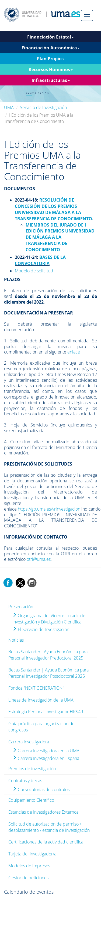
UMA (9, 107)
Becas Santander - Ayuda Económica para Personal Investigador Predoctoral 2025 (48, 655)
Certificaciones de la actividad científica (45, 842)
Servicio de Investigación (43, 107)
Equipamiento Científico (31, 800)
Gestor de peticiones (28, 878)
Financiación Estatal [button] (50, 37)
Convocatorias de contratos (40, 789)
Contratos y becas (25, 781)
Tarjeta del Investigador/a (32, 854)
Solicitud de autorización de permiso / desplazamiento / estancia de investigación (49, 827)
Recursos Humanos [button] (51, 69)
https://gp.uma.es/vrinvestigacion (49, 509)
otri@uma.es (39, 559)
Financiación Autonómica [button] (51, 48)
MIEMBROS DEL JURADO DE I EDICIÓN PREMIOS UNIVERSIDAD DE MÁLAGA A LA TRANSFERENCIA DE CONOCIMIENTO (60, 237)
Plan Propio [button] (50, 59)
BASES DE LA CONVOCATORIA (40, 260)
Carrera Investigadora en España (45, 758)
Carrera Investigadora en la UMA (45, 751)
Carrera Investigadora (28, 742)
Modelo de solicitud (34, 271)
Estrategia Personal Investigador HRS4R (45, 712)
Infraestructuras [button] (51, 80)
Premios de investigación (32, 769)
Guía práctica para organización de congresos (41, 727)
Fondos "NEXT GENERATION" (36, 688)
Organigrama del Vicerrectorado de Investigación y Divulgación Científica (48, 619)
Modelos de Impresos (29, 866)
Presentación (20, 607)
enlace (73, 352)
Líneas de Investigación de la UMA (41, 700)
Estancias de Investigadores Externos (43, 812)
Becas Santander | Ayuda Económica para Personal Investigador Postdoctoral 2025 (48, 673)
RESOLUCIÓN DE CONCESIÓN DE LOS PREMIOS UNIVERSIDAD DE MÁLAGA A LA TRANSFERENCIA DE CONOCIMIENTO (53, 209)
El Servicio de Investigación (40, 629)
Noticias (16, 640)
